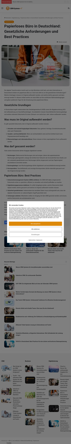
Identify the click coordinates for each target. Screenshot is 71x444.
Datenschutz (32, 240)
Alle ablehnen (35, 229)
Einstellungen (35, 234)
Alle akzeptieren (35, 223)
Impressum (39, 240)
